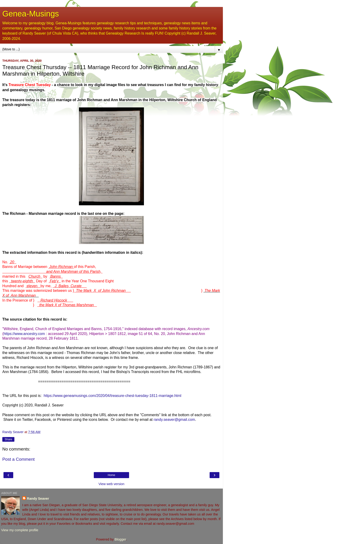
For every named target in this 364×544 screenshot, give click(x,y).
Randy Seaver (38, 498)
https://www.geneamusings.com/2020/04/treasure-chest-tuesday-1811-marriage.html (112, 396)
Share (8, 439)
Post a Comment (18, 459)
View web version (111, 484)
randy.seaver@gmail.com (174, 420)
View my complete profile (19, 530)
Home (111, 475)
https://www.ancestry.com (24, 334)
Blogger (120, 539)
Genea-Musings (30, 13)
